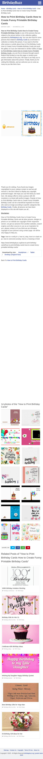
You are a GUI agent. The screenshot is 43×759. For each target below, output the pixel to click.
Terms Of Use (28, 750)
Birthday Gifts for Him (9, 620)
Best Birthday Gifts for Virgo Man (13, 705)
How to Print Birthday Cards (16, 260)
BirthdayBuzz (12, 3)
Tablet (32, 252)
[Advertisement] (21, 88)
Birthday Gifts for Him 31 (10, 617)
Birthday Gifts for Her (8, 736)
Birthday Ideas (6, 649)
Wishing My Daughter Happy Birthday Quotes (18, 675)
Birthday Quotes (7, 678)
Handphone (22, 252)
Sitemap (6, 750)
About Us (36, 750)
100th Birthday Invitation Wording (13, 588)
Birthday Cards (5, 27)
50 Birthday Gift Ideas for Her (12, 734)
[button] (39, 2)
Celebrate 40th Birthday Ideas (12, 646)
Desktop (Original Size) (13, 254)
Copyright (20, 750)
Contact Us (13, 750)
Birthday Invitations (8, 590)
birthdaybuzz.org (16, 37)
